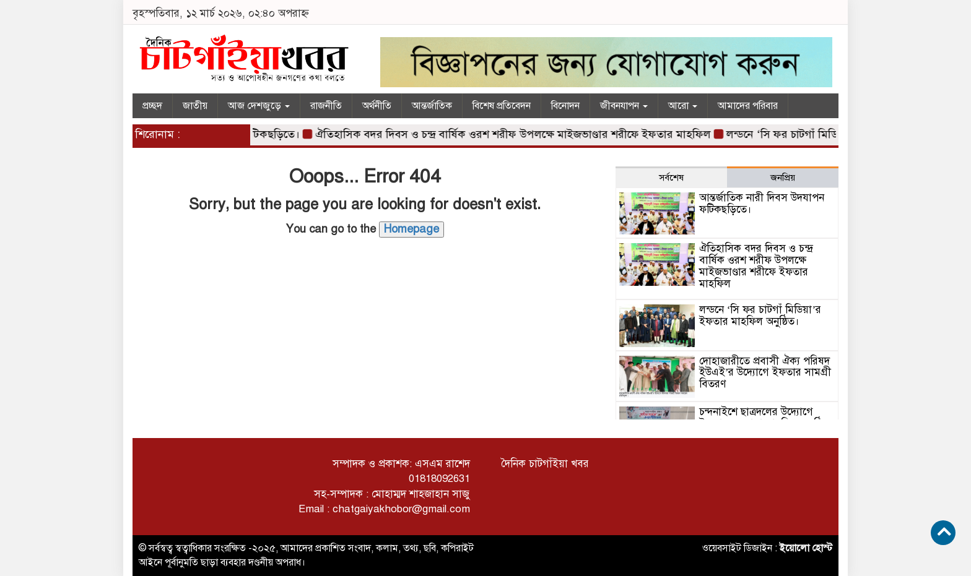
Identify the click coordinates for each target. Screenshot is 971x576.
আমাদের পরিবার (748, 106)
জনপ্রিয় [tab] (782, 177)
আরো (682, 106)
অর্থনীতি (376, 106)
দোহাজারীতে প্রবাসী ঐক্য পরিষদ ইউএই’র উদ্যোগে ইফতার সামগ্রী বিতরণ (765, 372)
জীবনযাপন (624, 106)
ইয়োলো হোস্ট (806, 548)
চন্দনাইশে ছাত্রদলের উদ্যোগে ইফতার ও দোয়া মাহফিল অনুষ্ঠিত (764, 417)
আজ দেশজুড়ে (259, 106)
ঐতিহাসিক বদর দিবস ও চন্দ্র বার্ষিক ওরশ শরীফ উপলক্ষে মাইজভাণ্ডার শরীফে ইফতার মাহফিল (522, 134)
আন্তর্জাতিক (432, 106)
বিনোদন (565, 106)
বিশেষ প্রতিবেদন (501, 106)
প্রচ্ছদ (152, 106)
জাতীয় (195, 106)
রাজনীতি (326, 106)
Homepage (411, 229)
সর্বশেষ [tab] (671, 177)
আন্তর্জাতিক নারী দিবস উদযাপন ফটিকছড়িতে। (761, 203)
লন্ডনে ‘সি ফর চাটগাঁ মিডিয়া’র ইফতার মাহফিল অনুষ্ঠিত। (760, 315)
